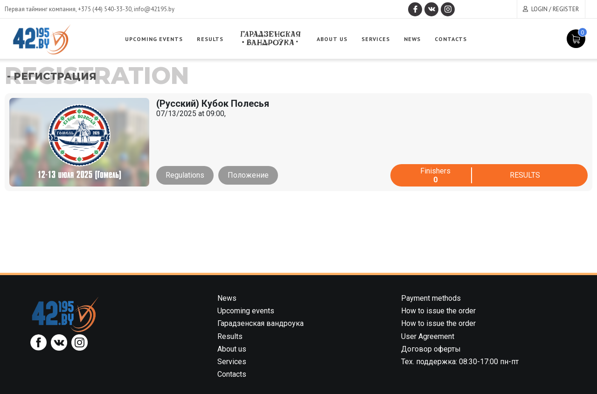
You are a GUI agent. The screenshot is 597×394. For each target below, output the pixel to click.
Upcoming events (154, 38)
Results (210, 38)
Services (375, 38)
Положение (248, 175)
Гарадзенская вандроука (260, 323)
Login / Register (555, 9)
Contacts (451, 38)
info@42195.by (154, 9)
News (412, 38)
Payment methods (431, 298)
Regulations (185, 175)
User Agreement (427, 336)
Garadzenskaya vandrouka (270, 38)
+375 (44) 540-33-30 (105, 9)
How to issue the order (438, 310)
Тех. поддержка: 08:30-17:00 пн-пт (460, 361)
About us (332, 38)
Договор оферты (431, 349)
